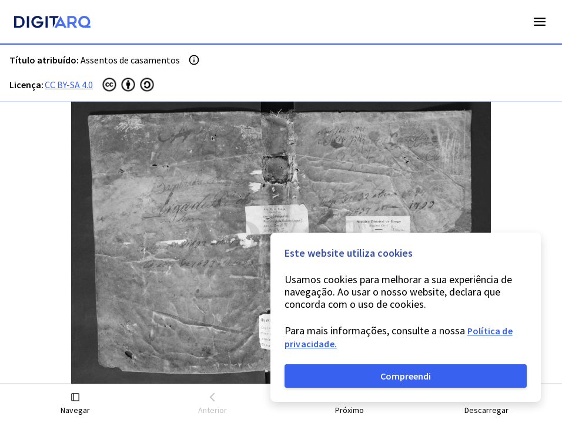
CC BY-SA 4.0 (69, 84)
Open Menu (540, 22)
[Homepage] (52, 23)
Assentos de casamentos (130, 60)
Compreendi (405, 376)
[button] (75, 404)
